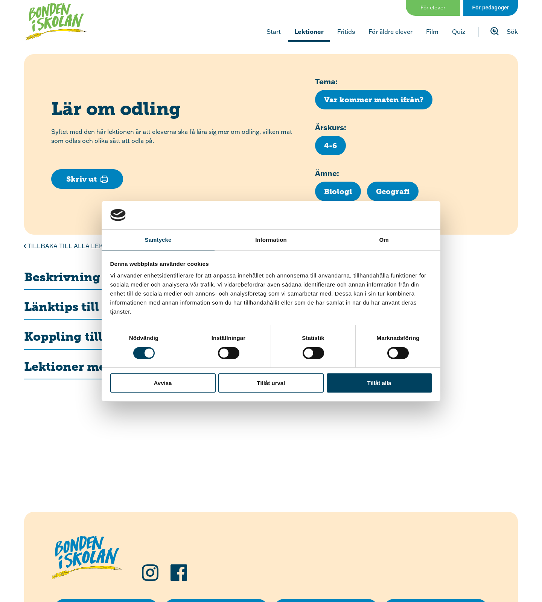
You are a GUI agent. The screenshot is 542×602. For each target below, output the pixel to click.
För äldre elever (390, 31)
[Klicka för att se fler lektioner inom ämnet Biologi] (338, 191)
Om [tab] (383, 240)
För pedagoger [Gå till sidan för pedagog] (490, 8)
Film (432, 31)
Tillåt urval (271, 383)
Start (273, 31)
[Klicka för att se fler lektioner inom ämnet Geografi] (393, 191)
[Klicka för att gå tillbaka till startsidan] (56, 22)
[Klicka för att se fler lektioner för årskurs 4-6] (330, 145)
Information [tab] (271, 240)
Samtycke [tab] (158, 240)
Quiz (458, 31)
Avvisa (163, 383)
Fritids (346, 31)
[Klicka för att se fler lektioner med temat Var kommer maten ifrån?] (373, 99)
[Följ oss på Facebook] (179, 572)
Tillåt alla (379, 383)
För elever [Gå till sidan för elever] (433, 7)
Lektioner (309, 31)
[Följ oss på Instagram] (150, 572)
